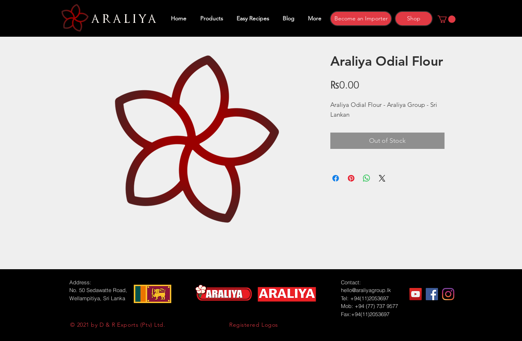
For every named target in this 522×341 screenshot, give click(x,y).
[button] (447, 19)
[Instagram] (448, 294)
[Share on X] (382, 178)
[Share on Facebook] (336, 178)
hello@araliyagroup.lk (366, 290)
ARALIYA (122, 19)
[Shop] (414, 18)
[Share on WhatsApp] (367, 178)
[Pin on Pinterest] (351, 178)
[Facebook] (432, 294)
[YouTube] (415, 294)
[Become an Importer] (361, 18)
